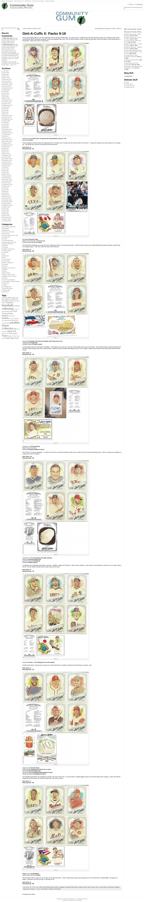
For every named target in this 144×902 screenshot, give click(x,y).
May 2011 (6, 191)
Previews (5, 264)
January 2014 (7, 138)
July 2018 (5, 91)
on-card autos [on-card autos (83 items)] (6, 323)
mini (97, 887)
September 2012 (8, 164)
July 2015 (5, 136)
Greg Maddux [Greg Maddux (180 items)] (7, 314)
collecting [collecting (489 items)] (7, 308)
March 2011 (6, 195)
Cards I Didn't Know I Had (10, 235)
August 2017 (6, 107)
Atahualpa (79, 900)
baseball (68, 887)
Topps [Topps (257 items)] (5, 335)
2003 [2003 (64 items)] (17, 297)
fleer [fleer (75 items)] (11, 311)
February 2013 (7, 155)
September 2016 (8, 119)
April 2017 (6, 114)
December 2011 (7, 179)
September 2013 (8, 145)
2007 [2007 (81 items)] (9, 299)
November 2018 (7, 84)
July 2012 (5, 167)
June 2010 (6, 210)
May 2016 (6, 126)
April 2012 (6, 172)
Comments (139, 4)
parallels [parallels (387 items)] (14, 322)
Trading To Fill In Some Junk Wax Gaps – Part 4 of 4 (11, 64)
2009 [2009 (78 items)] (16, 299)
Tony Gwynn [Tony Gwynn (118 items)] (13, 333)
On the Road (6, 259)
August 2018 (6, 90)
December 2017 (7, 100)
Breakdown (6, 230)
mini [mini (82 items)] (17, 320)
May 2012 (6, 171)
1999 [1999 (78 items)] (8, 297)
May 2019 (6, 74)
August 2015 (6, 134)
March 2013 (6, 153)
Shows (5, 271)
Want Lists (6, 292)
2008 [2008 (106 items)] (13, 299)
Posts (131, 4)
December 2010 (7, 200)
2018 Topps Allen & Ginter (50, 887)
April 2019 (6, 76)
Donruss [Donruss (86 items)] (7, 311)
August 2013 (6, 146)
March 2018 (6, 98)
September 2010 (8, 205)
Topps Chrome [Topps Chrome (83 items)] (12, 336)
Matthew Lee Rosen (8, 62)
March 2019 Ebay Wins (132, 60)
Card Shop (6, 233)
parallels (117, 887)
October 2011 (7, 183)
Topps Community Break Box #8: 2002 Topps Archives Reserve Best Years (10, 40)
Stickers (5, 278)
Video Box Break (8, 288)
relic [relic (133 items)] (15, 329)
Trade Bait (6, 283)
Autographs (62, 887)
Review (5, 266)
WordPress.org (129, 87)
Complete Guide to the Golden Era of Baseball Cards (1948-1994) (9, 52)
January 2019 (7, 81)
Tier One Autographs (9, 279)
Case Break (6, 237)
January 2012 (7, 177)
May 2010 (6, 212)
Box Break (6, 228)
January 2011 (7, 198)
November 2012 (7, 160)
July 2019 (5, 71)
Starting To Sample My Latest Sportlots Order (133, 67)
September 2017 (8, 105)
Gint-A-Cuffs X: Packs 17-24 (32, 28)
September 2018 (8, 88)
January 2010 (7, 219)
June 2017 (6, 110)
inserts (93, 887)
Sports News (6, 273)
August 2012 (6, 165)
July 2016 (5, 122)
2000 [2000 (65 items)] (11, 297)
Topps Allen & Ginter (29, 889)
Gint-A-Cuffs (86, 887)
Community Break (8, 240)
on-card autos (103, 887)
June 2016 (6, 124)
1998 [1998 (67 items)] (5, 297)
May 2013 (6, 150)
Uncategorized (7, 286)
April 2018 (6, 96)
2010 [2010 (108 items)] (3, 301)
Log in (127, 82)
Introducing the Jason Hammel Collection (131, 55)
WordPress (72, 900)
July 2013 (5, 148)
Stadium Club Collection (10, 276)
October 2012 (7, 162)
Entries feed (128, 84)
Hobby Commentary (8, 249)
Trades (5, 285)
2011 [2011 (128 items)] (7, 301)
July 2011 (5, 188)
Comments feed (130, 85)
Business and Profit (8, 232)
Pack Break (6, 261)
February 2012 (7, 176)
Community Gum (21, 5)
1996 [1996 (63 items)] (3, 297)
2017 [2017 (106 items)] (3, 303)
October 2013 (7, 143)
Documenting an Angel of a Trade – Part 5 (107, 28)
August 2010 (6, 207)
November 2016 (7, 115)
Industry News (7, 250)
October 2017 (7, 103)
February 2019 (7, 79)
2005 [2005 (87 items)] (6, 299)
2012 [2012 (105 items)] (11, 301)
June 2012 (6, 169)
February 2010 (7, 217)
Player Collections (8, 262)
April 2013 (6, 152)
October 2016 (7, 117)
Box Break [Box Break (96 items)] (16, 306)
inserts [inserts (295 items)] (5, 318)
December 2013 (7, 140)
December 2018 (7, 83)
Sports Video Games (9, 274)
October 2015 (7, 131)
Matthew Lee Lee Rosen (10, 57)
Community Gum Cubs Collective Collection (9, 243)
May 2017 (6, 112)
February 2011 (7, 196)
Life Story (5, 252)
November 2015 (7, 129)
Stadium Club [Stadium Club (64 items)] (5, 333)
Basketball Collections (9, 226)
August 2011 (6, 186)
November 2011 (7, 181)
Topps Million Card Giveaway (11, 281)
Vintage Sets (6, 290)
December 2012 (7, 158)
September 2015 (8, 133)
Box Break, (45, 889)
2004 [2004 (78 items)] (3, 299)
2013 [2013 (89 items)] (14, 301)
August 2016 (6, 121)
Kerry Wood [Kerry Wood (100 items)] (12, 320)
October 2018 (7, 86)
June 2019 (6, 72)
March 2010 (6, 215)
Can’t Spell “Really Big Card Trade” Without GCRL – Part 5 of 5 (133, 52)
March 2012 (6, 174)
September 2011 (8, 184)
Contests (5, 245)
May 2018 (6, 95)
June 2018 (6, 93)
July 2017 (5, 108)
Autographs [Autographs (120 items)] (9, 303)
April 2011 (6, 193)
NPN (4, 257)
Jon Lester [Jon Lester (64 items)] (11, 318)
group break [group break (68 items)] (12, 315)
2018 (40, 887)
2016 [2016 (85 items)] (18, 301)
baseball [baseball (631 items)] (7, 305)
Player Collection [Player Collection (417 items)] (7, 327)
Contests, (51, 889)
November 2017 (7, 102)
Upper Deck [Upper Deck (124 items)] (14, 338)
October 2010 (7, 203)
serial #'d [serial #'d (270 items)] (11, 331)
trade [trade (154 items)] (8, 338)
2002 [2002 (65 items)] (14, 297)
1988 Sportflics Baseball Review (11, 54)
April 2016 (6, 127)
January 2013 (7, 157)
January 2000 (7, 220)
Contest (80, 887)
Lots (4, 254)
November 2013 (7, 141)
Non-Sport (6, 256)
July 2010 (5, 208)
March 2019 (6, 77)
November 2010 (7, 202)
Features (5, 247)
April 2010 (6, 214)
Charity (5, 239)
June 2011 (6, 189)
